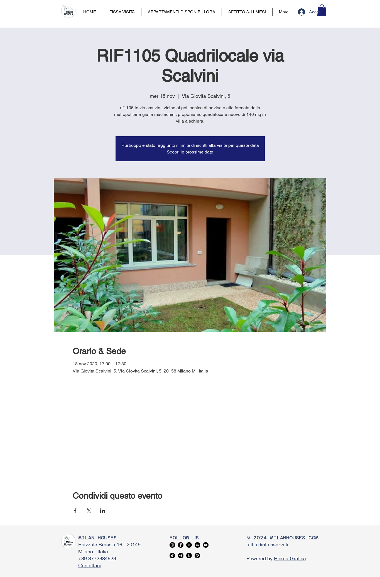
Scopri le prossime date (190, 152)
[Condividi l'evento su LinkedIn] (102, 510)
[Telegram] (180, 555)
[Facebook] (180, 545)
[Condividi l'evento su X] (89, 510)
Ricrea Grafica (290, 558)
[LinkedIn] (197, 545)
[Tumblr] (189, 555)
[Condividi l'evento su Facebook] (75, 510)
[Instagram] (172, 545)
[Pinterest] (197, 555)
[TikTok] (172, 555)
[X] (189, 545)
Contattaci (89, 565)
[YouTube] (206, 545)
